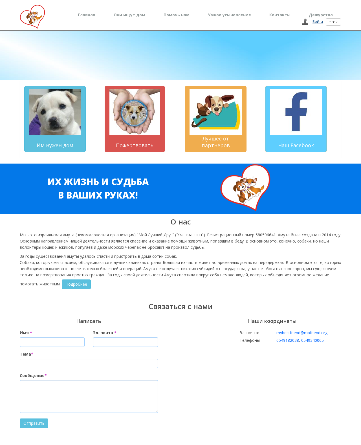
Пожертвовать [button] (134, 119)
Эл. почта (104, 332)
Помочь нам (177, 14)
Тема (26, 354)
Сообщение (33, 375)
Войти (317, 21)
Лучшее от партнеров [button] (216, 119)
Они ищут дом (129, 14)
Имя (26, 332)
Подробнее (76, 284)
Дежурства (321, 14)
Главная (86, 14)
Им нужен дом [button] (55, 119)
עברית (333, 22)
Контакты (279, 14)
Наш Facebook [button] (296, 119)
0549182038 (287, 340)
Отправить (34, 423)
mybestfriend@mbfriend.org (301, 332)
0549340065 (312, 340)
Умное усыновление (229, 14)
